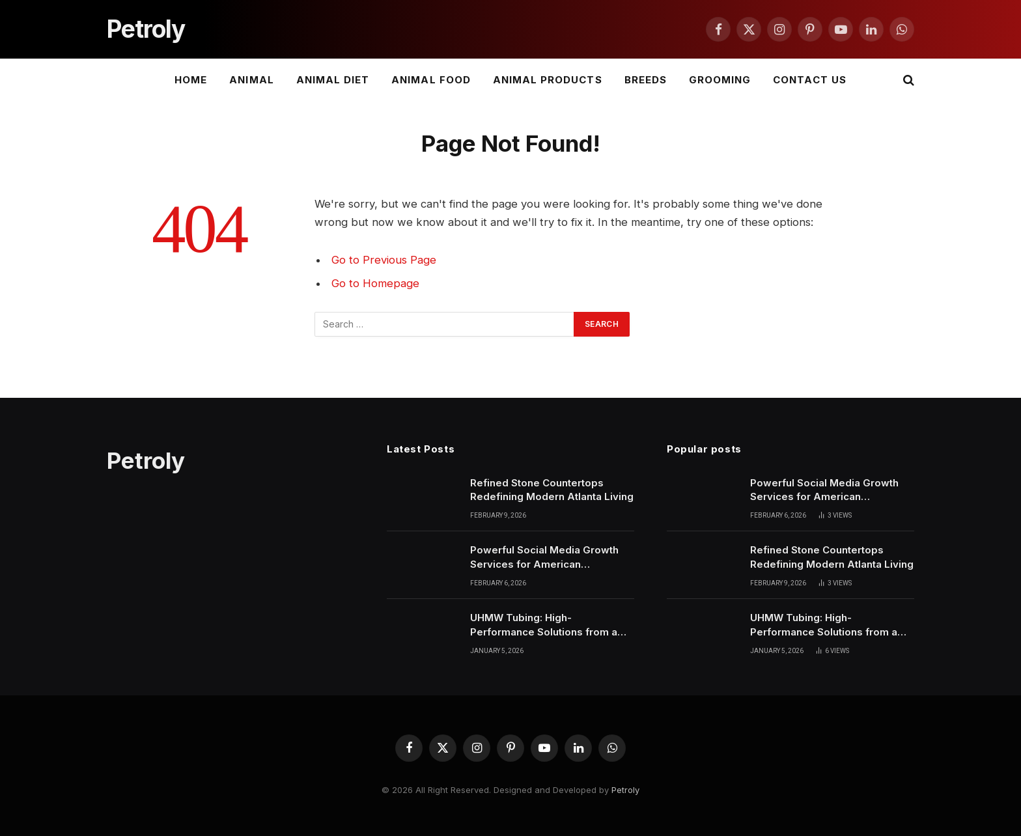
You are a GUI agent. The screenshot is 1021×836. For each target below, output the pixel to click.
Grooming (720, 80)
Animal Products (547, 80)
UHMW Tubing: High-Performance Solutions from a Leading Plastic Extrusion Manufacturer (543, 625)
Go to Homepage (375, 283)
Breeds (645, 80)
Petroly (625, 790)
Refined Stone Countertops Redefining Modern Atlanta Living (552, 490)
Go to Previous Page (383, 259)
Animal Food (431, 80)
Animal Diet (333, 80)
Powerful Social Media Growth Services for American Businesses (544, 557)
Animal (251, 80)
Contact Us (809, 80)
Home (191, 80)
